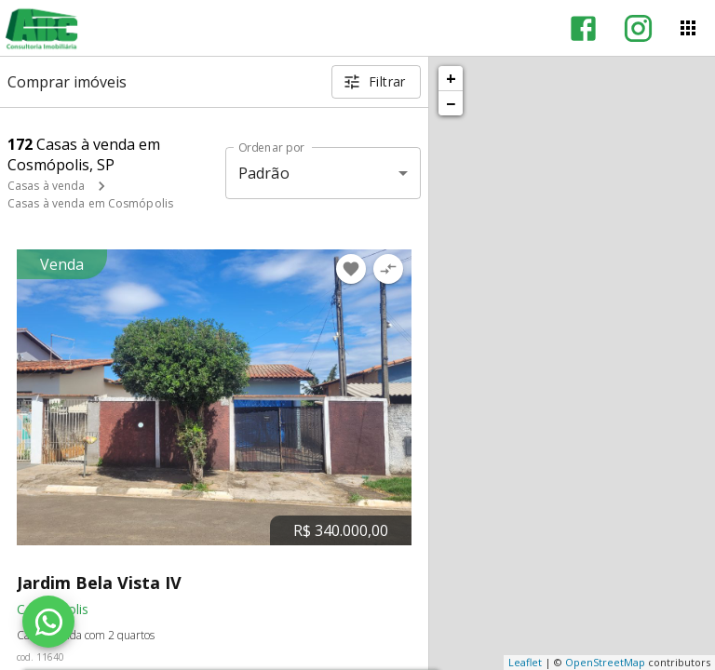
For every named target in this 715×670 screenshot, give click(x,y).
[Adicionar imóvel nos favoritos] (351, 269)
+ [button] (451, 78)
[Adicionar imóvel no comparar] (388, 269)
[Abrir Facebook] (583, 28)
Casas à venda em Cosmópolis (90, 203)
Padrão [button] (264, 173)
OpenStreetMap (605, 662)
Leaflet (525, 662)
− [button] (450, 103)
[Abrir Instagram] (638, 28)
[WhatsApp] (48, 622)
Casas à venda (46, 186)
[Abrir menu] (688, 28)
